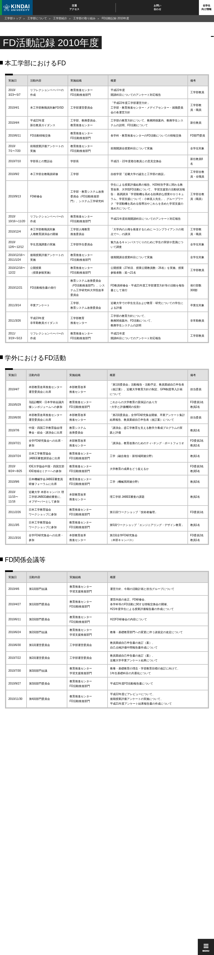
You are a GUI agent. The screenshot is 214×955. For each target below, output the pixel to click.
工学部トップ (12, 18)
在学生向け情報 (206, 7)
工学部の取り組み (84, 18)
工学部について (37, 18)
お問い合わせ (157, 7)
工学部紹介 (60, 18)
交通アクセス (74, 7)
